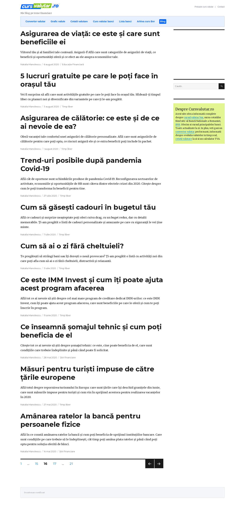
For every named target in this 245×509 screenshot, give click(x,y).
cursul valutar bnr (193, 117)
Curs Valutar (40, 7)
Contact (221, 7)
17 (56, 464)
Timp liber (67, 106)
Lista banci (125, 21)
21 (72, 464)
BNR (177, 124)
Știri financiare (68, 357)
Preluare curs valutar (204, 7)
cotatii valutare (183, 138)
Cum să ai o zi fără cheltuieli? (72, 246)
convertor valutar (185, 131)
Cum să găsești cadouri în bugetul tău (88, 207)
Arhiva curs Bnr (146, 21)
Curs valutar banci (103, 21)
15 (38, 464)
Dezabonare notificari (34, 492)
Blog (162, 21)
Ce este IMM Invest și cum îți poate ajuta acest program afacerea (91, 284)
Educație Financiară (73, 64)
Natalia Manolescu (30, 64)
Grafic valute (58, 21)
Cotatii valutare (79, 21)
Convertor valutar (35, 21)
